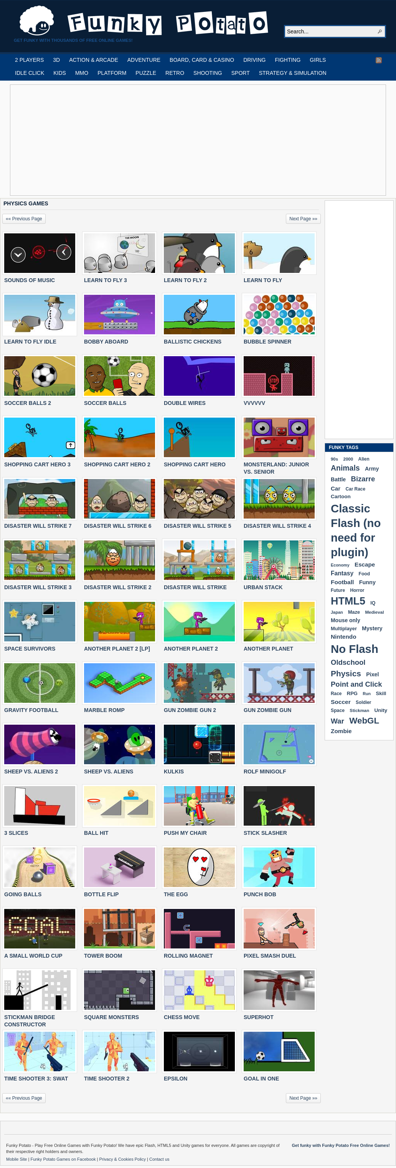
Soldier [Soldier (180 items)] (363, 702)
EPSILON (175, 1078)
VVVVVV (254, 403)
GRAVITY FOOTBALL (31, 710)
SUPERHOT (259, 1017)
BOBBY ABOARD (106, 342)
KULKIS (174, 771)
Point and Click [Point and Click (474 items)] (356, 684)
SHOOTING (207, 73)
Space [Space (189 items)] (338, 710)
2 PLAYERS (29, 60)
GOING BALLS (22, 894)
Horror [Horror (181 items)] (357, 590)
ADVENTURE (143, 60)
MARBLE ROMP (104, 710)
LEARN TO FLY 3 (105, 280)
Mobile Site (17, 1159)
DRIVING (254, 60)
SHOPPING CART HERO (195, 464)
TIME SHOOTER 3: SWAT (36, 1078)
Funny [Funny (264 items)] (367, 582)
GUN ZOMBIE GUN (267, 710)
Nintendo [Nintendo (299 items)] (343, 636)
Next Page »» (303, 218)
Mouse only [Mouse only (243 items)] (345, 620)
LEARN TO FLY (263, 280)
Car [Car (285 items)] (335, 488)
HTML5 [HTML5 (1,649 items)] (348, 601)
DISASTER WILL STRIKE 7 (38, 526)
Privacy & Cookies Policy (123, 1159)
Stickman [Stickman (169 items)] (359, 710)
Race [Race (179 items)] (336, 693)
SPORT (240, 73)
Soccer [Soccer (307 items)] (341, 702)
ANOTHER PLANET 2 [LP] (117, 649)
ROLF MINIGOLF (265, 771)
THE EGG (176, 894)
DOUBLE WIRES (185, 403)
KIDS (59, 73)
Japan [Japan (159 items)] (337, 612)
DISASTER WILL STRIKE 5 (197, 526)
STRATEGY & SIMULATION (293, 73)
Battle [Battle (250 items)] (338, 479)
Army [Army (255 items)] (372, 469)
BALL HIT (96, 833)
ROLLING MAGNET (188, 956)
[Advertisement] (121, 140)
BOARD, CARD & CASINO (202, 60)
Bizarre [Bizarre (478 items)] (363, 479)
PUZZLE (145, 73)
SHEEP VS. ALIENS (108, 771)
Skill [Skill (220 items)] (381, 693)
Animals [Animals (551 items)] (345, 468)
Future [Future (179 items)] (338, 590)
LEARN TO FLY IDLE (30, 342)
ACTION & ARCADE (93, 60)
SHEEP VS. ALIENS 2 (31, 771)
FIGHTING (287, 60)
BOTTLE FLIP (101, 894)
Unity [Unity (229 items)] (381, 710)
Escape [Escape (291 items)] (365, 564)
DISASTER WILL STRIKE (195, 587)
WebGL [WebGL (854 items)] (364, 720)
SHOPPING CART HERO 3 (37, 464)
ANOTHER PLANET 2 (191, 649)
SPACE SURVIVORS (29, 649)
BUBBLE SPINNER (267, 342)
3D (56, 60)
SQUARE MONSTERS (111, 1017)
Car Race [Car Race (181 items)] (355, 489)
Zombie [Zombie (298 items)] (341, 731)
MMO (81, 73)
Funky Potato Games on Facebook (63, 1159)
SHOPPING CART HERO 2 (117, 464)
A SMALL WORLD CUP (33, 956)
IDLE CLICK (29, 73)
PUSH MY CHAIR (185, 833)
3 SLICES (16, 833)
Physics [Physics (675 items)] (346, 673)
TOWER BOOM (103, 956)
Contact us (159, 1159)
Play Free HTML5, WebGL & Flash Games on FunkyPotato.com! (144, 20)
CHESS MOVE (182, 1017)
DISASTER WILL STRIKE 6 (118, 526)
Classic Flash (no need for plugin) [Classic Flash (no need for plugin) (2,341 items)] (356, 530)
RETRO (174, 73)
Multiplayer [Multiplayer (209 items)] (344, 628)
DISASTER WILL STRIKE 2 (118, 587)
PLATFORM (111, 73)
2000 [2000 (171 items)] (348, 458)
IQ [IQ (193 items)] (372, 603)
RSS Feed (379, 60)
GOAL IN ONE (261, 1078)
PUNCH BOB (260, 894)
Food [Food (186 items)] (364, 574)
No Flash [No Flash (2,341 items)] (354, 649)
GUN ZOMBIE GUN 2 (190, 710)
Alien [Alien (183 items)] (364, 459)
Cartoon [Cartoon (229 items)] (341, 496)
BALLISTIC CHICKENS (192, 342)
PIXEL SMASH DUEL (270, 956)
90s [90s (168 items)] (334, 459)
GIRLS (318, 60)
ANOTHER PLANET (268, 649)
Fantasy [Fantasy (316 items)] (342, 573)
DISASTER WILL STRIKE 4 (277, 526)
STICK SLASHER (265, 833)
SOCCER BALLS (105, 403)
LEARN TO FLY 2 (185, 280)
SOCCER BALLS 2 (27, 403)
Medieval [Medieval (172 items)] (374, 612)
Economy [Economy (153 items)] (340, 565)
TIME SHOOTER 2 (106, 1078)
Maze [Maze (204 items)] (354, 612)
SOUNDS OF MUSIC (29, 280)
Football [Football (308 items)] (342, 582)
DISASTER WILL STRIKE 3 (38, 587)
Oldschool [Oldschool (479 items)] (348, 662)
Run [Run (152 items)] (367, 693)
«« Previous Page (24, 218)
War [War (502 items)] (337, 721)
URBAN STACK (263, 587)
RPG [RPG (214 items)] (352, 693)
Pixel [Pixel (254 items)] (372, 674)
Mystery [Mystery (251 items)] (372, 628)
